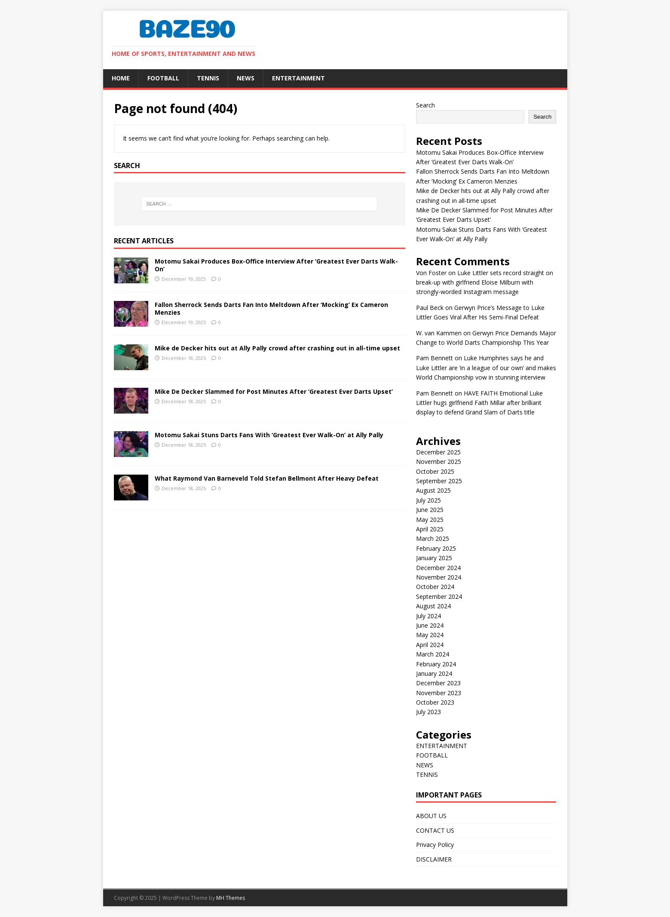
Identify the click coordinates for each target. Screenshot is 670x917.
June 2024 (430, 625)
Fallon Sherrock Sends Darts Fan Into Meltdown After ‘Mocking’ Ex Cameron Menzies (271, 308)
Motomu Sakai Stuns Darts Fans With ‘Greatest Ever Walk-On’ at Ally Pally (269, 435)
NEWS (245, 78)
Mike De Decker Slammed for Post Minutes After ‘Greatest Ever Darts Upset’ (274, 391)
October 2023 (435, 702)
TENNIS (208, 78)
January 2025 (434, 558)
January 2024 (434, 673)
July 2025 (428, 500)
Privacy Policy (435, 844)
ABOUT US (431, 816)
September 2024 (439, 596)
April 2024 (430, 645)
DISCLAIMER (434, 859)
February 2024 (436, 664)
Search (425, 105)
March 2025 (432, 538)
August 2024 (433, 606)
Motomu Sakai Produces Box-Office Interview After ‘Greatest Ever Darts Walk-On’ (276, 265)
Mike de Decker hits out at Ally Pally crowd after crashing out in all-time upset (277, 348)
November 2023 (438, 693)
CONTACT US (435, 830)
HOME (121, 78)
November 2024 (438, 577)
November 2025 (438, 461)
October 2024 (435, 587)
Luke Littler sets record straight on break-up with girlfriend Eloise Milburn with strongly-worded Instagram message (484, 282)
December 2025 (438, 452)
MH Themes (230, 898)
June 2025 (430, 510)
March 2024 (432, 654)
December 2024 (438, 568)
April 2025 (430, 529)
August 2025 (433, 490)
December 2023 (438, 683)
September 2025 (439, 481)
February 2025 (436, 548)
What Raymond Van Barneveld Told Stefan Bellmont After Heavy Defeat (267, 478)
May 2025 (430, 519)
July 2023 (428, 712)
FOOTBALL (163, 78)
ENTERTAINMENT (298, 78)
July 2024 (428, 616)
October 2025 (435, 471)
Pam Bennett (434, 358)
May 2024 (430, 635)
